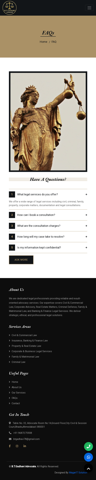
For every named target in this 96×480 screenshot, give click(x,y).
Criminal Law (18, 362)
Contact (16, 403)
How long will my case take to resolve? (36, 237)
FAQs (15, 398)
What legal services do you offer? (33, 194)
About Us (17, 387)
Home (43, 41)
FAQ (54, 41)
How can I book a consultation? (32, 215)
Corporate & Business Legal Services (32, 351)
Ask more (21, 259)
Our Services (18, 392)
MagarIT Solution (78, 472)
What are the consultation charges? (34, 226)
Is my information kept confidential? (35, 248)
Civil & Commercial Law (24, 335)
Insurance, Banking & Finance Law (30, 340)
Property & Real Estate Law (26, 345)
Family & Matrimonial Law (25, 356)
